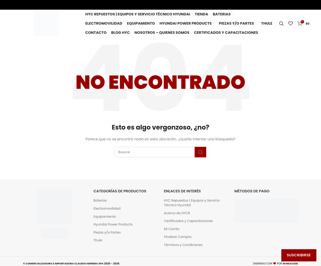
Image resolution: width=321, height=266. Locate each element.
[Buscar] (160, 152)
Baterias (100, 200)
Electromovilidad (107, 208)
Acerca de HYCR (177, 213)
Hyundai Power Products (113, 224)
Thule (98, 240)
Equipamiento (105, 216)
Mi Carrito (171, 229)
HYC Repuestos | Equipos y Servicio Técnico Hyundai (192, 202)
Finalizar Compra (177, 237)
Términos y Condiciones (183, 245)
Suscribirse (299, 255)
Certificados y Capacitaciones (188, 221)
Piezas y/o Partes (107, 232)
